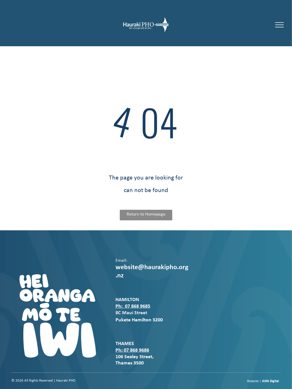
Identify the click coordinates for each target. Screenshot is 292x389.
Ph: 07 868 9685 (132, 306)
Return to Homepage (146, 214)
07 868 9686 (136, 350)
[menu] (279, 24)
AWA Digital (270, 381)
